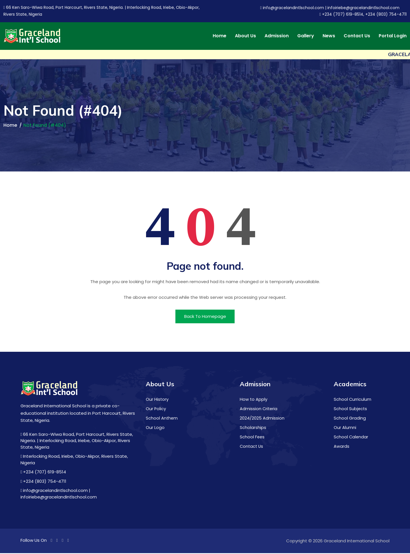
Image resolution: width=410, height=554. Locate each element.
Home (219, 36)
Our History (157, 400)
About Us (245, 36)
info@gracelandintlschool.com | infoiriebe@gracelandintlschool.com (329, 8)
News (329, 36)
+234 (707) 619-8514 (43, 473)
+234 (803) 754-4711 (43, 482)
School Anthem (162, 419)
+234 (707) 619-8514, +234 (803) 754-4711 (363, 14)
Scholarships (253, 428)
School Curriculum (353, 400)
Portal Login (393, 36)
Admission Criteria (259, 410)
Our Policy (156, 410)
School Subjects (351, 410)
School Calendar (351, 437)
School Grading (350, 419)
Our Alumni (345, 428)
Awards (341, 447)
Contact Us (357, 36)
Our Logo (155, 428)
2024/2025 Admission (262, 419)
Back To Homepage (205, 317)
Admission (277, 36)
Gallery (305, 36)
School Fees (252, 437)
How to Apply (254, 400)
